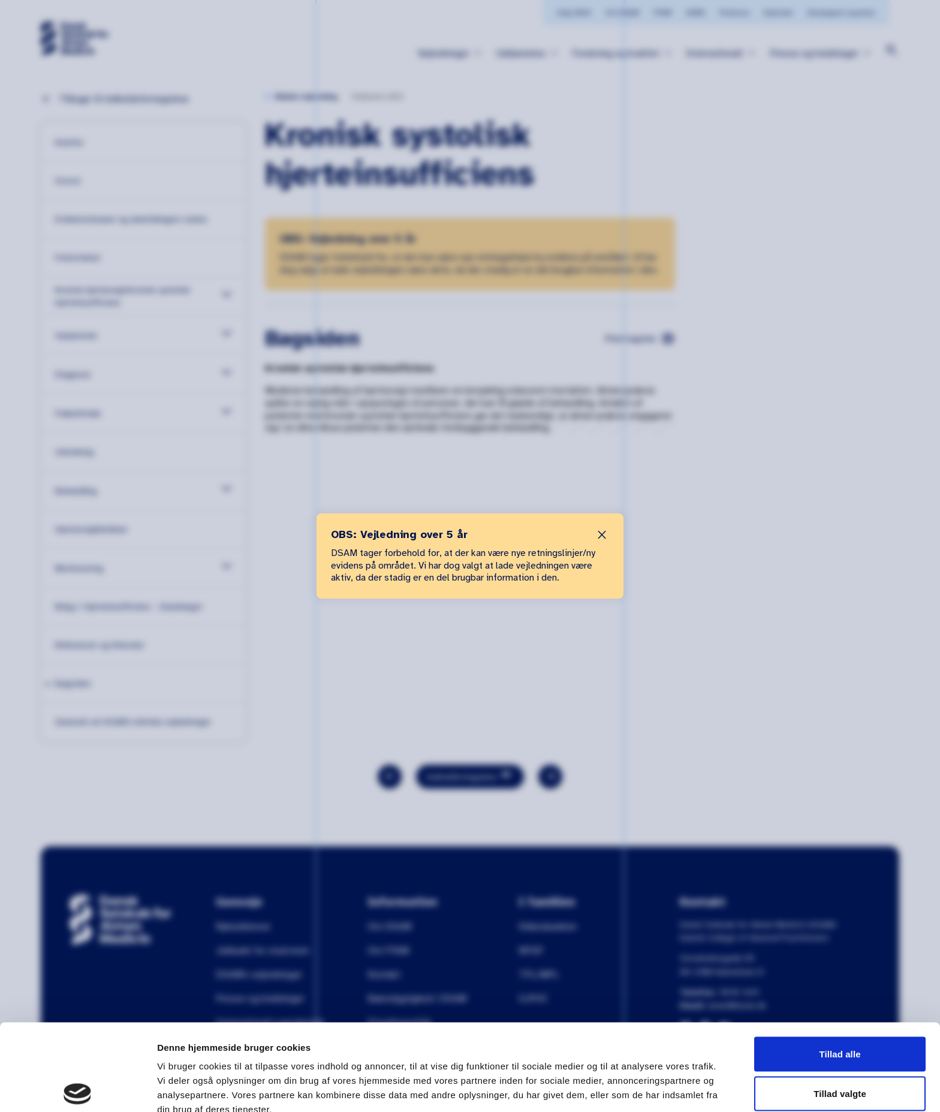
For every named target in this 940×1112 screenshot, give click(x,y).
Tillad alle (839, 964)
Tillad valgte (840, 1004)
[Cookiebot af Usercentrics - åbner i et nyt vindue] (77, 1089)
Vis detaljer (623, 1088)
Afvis (839, 1043)
